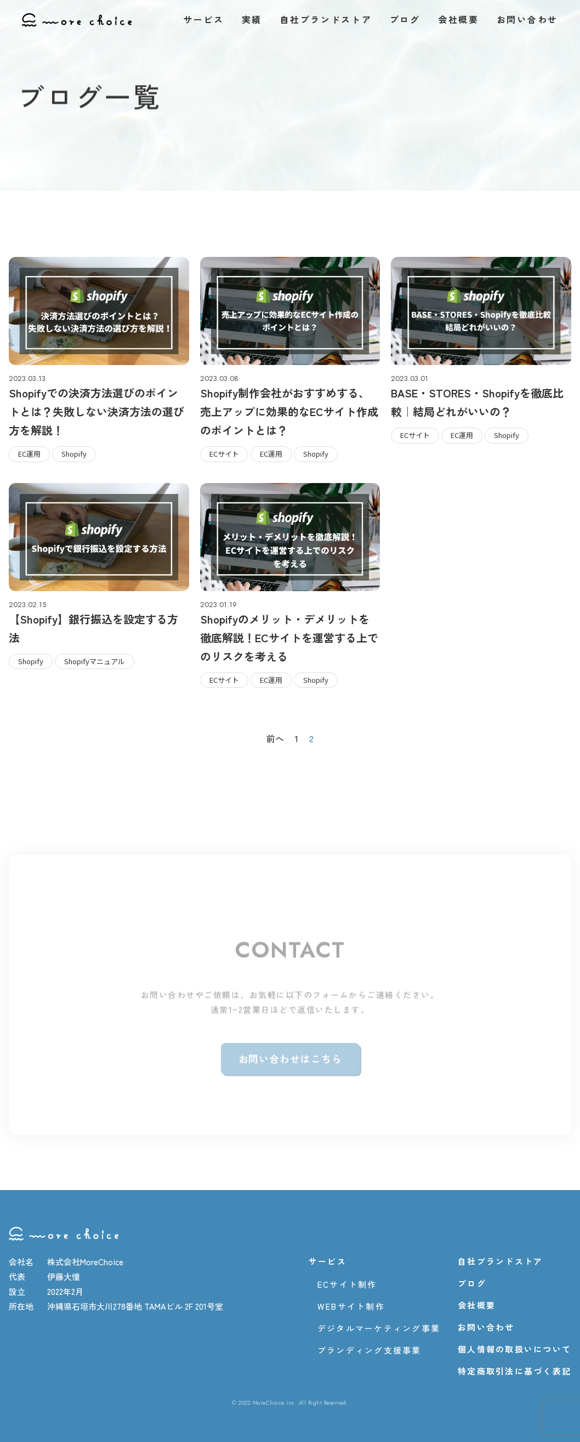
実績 (252, 19)
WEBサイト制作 (351, 1306)
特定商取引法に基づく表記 (514, 1371)
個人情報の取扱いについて (514, 1349)
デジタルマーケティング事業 (378, 1328)
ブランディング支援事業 (369, 1350)
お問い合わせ (527, 19)
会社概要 (458, 19)
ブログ (405, 19)
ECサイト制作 (347, 1284)
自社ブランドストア (326, 19)
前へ (275, 738)
